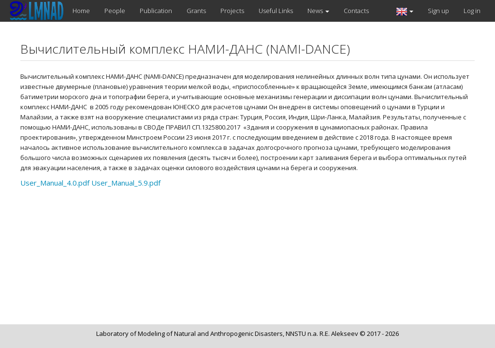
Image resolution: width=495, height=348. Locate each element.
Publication (156, 10)
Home (81, 10)
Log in (472, 10)
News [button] (318, 10)
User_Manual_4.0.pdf (54, 183)
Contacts (356, 10)
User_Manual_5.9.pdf (125, 183)
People (114, 10)
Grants (196, 10)
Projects (232, 10)
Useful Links (276, 10)
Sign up (438, 10)
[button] (405, 11)
